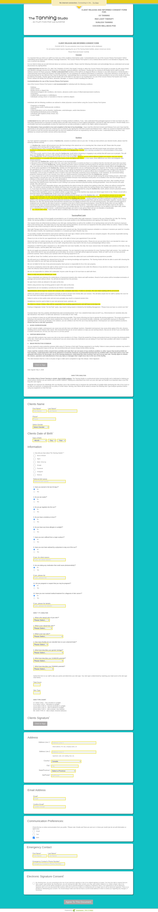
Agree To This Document (78, 902)
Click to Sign (40, 365)
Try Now (96, 3)
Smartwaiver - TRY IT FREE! (84, 910)
